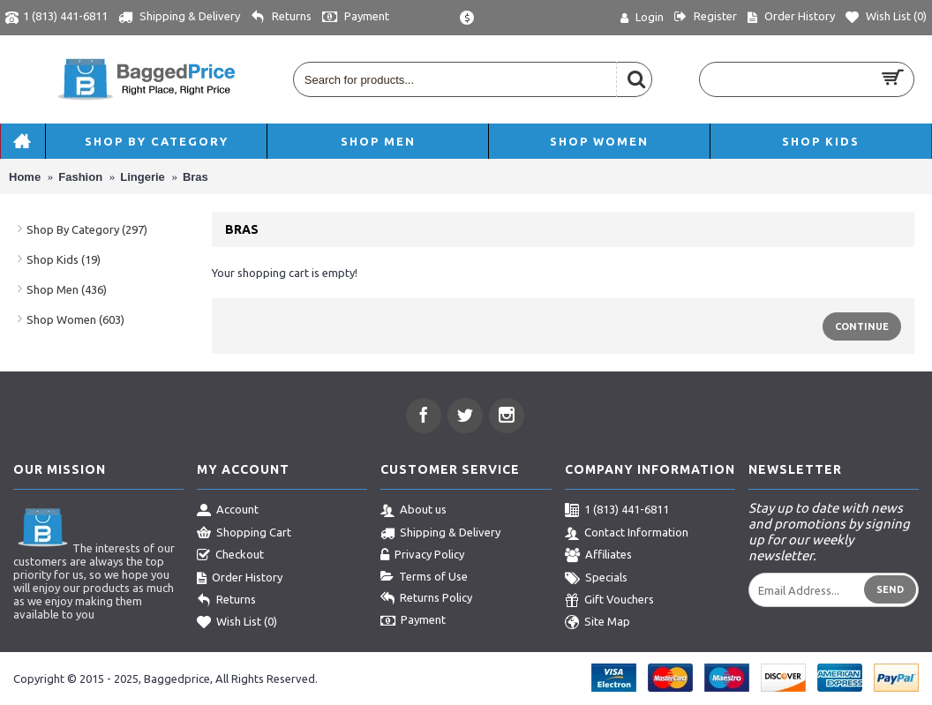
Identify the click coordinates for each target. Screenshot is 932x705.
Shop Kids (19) (63, 259)
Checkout (230, 556)
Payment (413, 621)
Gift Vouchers (609, 601)
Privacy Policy (422, 556)
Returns (226, 601)
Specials (596, 579)
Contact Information (626, 534)
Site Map (597, 623)
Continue (862, 326)
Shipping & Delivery (440, 534)
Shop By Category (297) (86, 229)
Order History (239, 579)
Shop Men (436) (66, 289)
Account (228, 511)
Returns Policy (426, 599)
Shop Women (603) (75, 319)
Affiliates (598, 556)
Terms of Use (424, 577)
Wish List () (237, 623)
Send (890, 589)
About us (413, 511)
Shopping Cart (244, 534)
